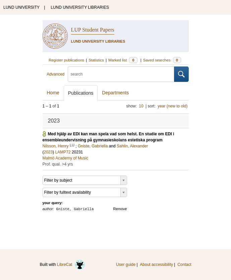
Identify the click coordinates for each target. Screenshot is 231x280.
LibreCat (71, 264)
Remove (120, 209)
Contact (184, 264)
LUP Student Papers (92, 30)
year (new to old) (172, 106)
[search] (121, 74)
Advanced (55, 74)
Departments (115, 92)
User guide (125, 264)
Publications (81, 93)
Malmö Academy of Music (66, 158)
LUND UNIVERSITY (21, 7)
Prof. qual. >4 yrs (58, 164)
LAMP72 (63, 152)
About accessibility (156, 264)
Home (53, 92)
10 (141, 106)
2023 (48, 152)
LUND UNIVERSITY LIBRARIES (80, 7)
